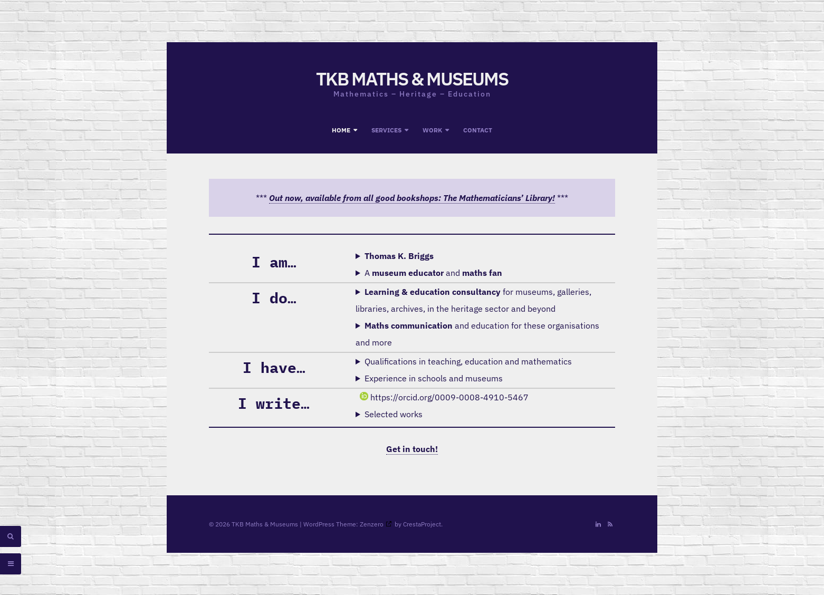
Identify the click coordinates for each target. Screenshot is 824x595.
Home (341, 130)
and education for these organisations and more (477, 334)
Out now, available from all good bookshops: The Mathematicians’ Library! (412, 198)
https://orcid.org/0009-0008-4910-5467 (444, 397)
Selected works (394, 414)
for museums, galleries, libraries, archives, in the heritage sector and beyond (473, 300)
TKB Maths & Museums (412, 78)
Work (432, 130)
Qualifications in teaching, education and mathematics (468, 361)
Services (386, 130)
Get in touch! (412, 449)
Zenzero (372, 524)
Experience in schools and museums (434, 378)
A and (433, 272)
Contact (477, 130)
